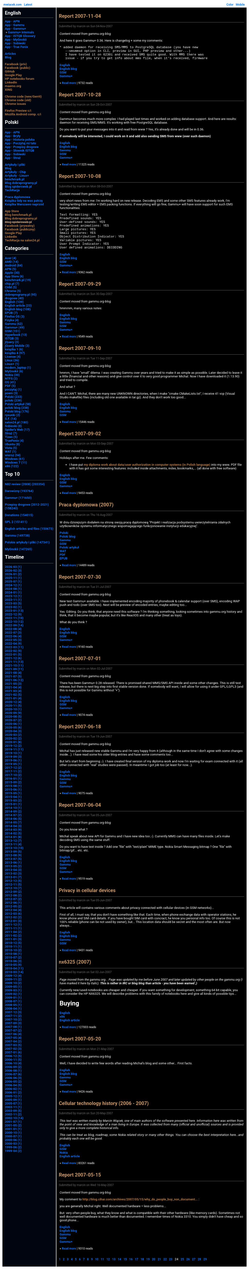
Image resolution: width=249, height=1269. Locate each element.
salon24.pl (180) (16, 422)
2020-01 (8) (13, 742)
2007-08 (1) (13, 1027)
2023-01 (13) (14, 610)
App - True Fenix (16, 47)
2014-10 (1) (13, 808)
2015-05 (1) (13, 793)
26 (188, 1259)
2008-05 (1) (13, 1005)
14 (119, 1259)
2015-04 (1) (13, 797)
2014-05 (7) (13, 822)
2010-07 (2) (13, 957)
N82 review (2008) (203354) (25, 484)
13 (114, 1259)
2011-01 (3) (13, 939)
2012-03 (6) (13, 913)
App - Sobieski (15, 43)
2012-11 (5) (13, 884)
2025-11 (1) (13, 578)
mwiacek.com (12, 4)
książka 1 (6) (14, 349)
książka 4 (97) (15, 353)
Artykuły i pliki (15, 164)
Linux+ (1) (12, 364)
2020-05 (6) (13, 727)
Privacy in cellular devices (87, 890)
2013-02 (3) (13, 873)
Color (229, 4)
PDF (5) (10, 386)
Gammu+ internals (21, 32)
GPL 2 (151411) (16, 522)
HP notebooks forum (19, 79)
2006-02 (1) (13, 1089)
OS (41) (10, 382)
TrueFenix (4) (14, 440)
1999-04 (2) (13, 1151)
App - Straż (13, 158)
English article (70, 1020)
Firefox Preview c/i (18, 110)
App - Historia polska (20, 139)
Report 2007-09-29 (80, 284)
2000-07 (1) (13, 1136)
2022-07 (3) (13, 632)
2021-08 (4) (13, 673)
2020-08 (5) (13, 716)
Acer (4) (10, 258)
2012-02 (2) (13, 917)
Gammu (65, 150)
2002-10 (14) (14, 1118)
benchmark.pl (14, 179)
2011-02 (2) (13, 935)
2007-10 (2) (13, 1019)
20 (153, 1259)
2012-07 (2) (13, 899)
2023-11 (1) (13, 600)
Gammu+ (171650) (18, 498)
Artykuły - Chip (15, 172)
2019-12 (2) (13, 746)
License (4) (13, 356)
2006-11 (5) (13, 1059)
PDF (62, 555)
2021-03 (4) (13, 691)
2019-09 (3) (13, 756)
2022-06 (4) (13, 636)
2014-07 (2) (13, 815)
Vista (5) (11, 448)
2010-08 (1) (13, 954)
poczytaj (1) (13, 389)
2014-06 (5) (13, 819)
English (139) (14, 302)
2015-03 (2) (13, 800)
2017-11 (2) (13, 771)
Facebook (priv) (16, 64)
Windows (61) (14, 459)
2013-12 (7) (13, 840)
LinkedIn (11, 82)
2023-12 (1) (13, 596)
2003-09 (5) (13, 1111)
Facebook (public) (17, 68)
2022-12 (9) (13, 614)
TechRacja (12, 190)
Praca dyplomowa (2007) (86, 505)
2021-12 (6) (13, 658)
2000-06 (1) (13, 1140)
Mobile (240, 4)
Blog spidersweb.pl (18, 186)
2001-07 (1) (13, 1121)
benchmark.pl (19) (18, 280)
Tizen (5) (11, 437)
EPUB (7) (11, 313)
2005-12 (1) (13, 1096)
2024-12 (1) (13, 585)
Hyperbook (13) (16, 335)
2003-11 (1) (13, 1107)
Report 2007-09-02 (80, 434)
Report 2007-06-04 (80, 805)
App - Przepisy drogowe (21, 147)
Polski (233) (13, 397)
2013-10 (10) (14, 848)
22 (165, 1259)
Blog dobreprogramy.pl (21, 183)
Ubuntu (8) (12, 444)
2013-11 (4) (13, 844)
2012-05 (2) (13, 906)
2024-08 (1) (13, 589)
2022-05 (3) (13, 640)
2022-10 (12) (14, 621)
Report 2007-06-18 (80, 727)
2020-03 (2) (13, 735)
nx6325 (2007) (75, 962)
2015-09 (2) (13, 782)
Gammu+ (66, 76)
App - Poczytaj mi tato (20, 143)
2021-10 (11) (14, 665)
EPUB (63, 558)
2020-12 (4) (13, 702)
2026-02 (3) (13, 570)
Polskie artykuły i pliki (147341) (27, 542)
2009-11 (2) (13, 979)
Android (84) (14, 265)
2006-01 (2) (13, 1092)
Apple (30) (12, 272)
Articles (10, 53)
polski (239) (13, 400)
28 (199, 1259)
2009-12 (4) (13, 975)
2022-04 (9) (13, 643)
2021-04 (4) (13, 687)
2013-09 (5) (13, 851)
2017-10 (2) (13, 775)
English (65, 65)
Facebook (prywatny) (20, 226)
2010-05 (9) (13, 965)
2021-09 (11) (14, 669)
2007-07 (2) (13, 1030)
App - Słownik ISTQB (19, 150)
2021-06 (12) (14, 680)
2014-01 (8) (13, 837)
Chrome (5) (13, 291)
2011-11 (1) (13, 928)
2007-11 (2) (13, 1016)
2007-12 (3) (13, 1012)
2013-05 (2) (13, 866)
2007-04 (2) (13, 1041)
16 (131, 1259)
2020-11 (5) (13, 705)
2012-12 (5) (13, 881)
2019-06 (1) (13, 760)
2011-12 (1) (13, 924)
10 (96, 1259)
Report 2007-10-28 (80, 95)
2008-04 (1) (13, 1008)
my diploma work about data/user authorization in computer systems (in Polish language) (147, 464)
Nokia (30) (12, 375)
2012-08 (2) (13, 895)
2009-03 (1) (13, 990)
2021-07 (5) (13, 676)
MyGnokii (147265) (18, 549)
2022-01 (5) (13, 654)
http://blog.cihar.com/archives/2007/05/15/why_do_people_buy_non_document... (140, 1199)
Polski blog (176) (17, 411)
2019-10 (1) (13, 753)
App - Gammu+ (15, 28)
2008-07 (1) (13, 1001)
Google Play (13, 75)
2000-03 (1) (13, 1143)
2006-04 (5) (13, 1085)
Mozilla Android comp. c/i (23, 114)
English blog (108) (18, 309)
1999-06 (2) (13, 1147)
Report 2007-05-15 (80, 1175)
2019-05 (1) (13, 764)
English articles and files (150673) (29, 528)
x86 (62, 1016)
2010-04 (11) (14, 968)
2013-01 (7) (13, 877)
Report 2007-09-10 (80, 348)
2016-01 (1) (13, 778)
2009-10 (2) (13, 983)
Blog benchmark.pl (18, 215)
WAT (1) (10, 451)
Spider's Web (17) (17, 429)
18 (142, 1259)
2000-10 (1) (13, 1132)
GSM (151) (12, 331)
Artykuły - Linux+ (17, 175)
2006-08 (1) (13, 1070)
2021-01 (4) (13, 698)
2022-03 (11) (14, 647)
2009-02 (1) (13, 994)
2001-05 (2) (13, 1125)
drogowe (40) (14, 298)
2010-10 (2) (13, 950)
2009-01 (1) (13, 997)
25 (182, 1259)
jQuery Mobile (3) (17, 345)
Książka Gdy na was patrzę (24, 200)
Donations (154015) (19, 515)
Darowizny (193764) (19, 491)
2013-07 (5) (13, 859)
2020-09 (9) (13, 713)
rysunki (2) (12, 415)
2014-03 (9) (13, 829)
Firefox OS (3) (14, 316)
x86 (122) (11, 466)
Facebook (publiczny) (20, 229)
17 (136, 1259)
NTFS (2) (11, 378)
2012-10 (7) (13, 888)
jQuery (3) (12, 342)
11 (102, 1259)
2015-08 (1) (13, 786)
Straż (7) (11, 433)
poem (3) (11, 393)
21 (159, 1259)
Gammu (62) (14, 324)
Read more (69, 83)
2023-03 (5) (13, 603)
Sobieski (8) (13, 426)
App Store (12, 211)
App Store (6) (14, 276)
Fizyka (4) (12, 320)
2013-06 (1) (13, 862)
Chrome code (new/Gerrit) (23, 96)
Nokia (64, 1152)
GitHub (10, 71)
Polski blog (67, 536)
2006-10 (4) (13, 1063)
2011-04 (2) (13, 932)
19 (148, 1259)
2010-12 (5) (13, 943)
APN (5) (10, 269)
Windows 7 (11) (16, 462)
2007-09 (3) (13, 1023)
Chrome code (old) (18, 100)
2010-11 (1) (13, 946)
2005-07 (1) (13, 1103)
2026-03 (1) (13, 567)
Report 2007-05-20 (80, 1039)
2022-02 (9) (13, 651)
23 (170, 1259)
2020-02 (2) (13, 738)
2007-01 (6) (13, 1052)
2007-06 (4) (13, 1034)
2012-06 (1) (13, 902)
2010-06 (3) (13, 961)
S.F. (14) (11, 418)
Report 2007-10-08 (80, 176)
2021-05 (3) (13, 683)
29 (205, 1259)
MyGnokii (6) (14, 371)
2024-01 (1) (13, 592)
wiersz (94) (13, 455)
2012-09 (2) (13, 892)
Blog (8, 57)
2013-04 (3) (13, 870)
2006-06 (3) (13, 1078)
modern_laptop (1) (18, 367)
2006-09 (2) (13, 1067)
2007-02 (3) (13, 1048)
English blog (68, 69)
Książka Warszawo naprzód (24, 204)
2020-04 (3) (13, 731)
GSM (63, 72)
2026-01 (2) (13, 574)
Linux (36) (12, 360)
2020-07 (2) (13, 720)
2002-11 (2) (13, 1114)
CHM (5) (11, 287)
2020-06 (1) (13, 724)
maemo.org (13, 86)
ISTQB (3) (11, 338)
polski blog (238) (17, 408)
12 (108, 1259)
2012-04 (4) (13, 910)
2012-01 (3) (13, 921)
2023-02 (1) (13, 607)
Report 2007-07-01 (80, 658)
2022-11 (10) (14, 618)
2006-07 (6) (13, 1074)
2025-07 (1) (13, 581)
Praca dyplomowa (17, 197)
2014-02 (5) (13, 833)
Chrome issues (15, 104)
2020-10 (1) (13, 709)
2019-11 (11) (14, 749)
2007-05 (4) (13, 1038)
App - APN (12, 21)
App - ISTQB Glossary (20, 36)
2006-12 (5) (13, 1056)
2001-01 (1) (13, 1129)
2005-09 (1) (13, 1100)
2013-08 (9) (13, 855)
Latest (28, 4)
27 (194, 1259)
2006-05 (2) (13, 1081)
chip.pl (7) (12, 283)
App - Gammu (14, 25)
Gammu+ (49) (14, 327)
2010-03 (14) (14, 972)
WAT (63, 551)
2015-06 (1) (13, 789)
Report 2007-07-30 (80, 577)
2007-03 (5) (13, 1045)
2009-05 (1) (13, 986)
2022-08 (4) (13, 629)
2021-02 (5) (13, 694)
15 (125, 1259)
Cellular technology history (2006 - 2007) (104, 1103)
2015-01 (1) (13, 804)
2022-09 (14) (14, 625)
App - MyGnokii (16, 39)
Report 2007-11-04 (80, 16)
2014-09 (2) (13, 811)
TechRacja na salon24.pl (22, 240)
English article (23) (18, 305)
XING (8, 89)
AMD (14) (11, 262)
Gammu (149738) (17, 535)
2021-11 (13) (14, 662)
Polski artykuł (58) (18, 404)
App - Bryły (12, 136)
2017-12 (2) (13, 767)
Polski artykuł (69, 547)
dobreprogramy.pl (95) (20, 294)
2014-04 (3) (13, 826)
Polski (64, 533)
